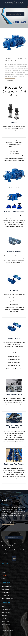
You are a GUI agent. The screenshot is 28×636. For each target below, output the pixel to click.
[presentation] (3, 176)
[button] (9, 187)
